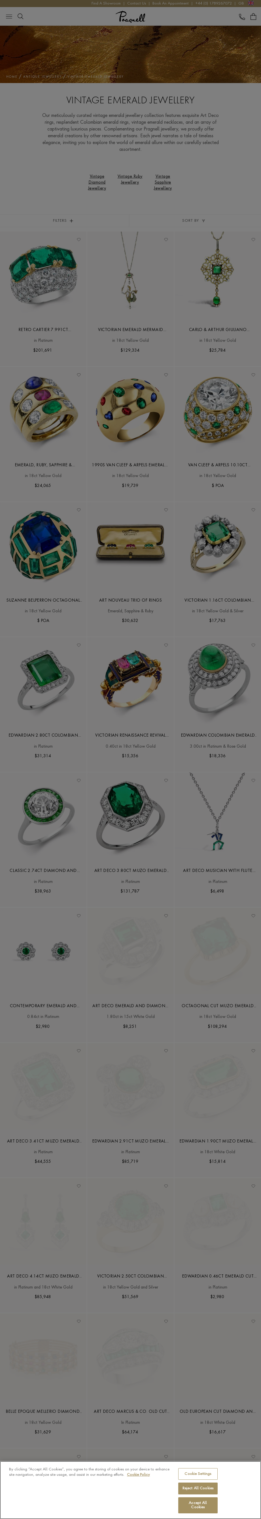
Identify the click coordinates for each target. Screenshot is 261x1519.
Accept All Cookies (198, 1505)
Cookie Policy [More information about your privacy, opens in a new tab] (138, 1475)
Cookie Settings (197, 1474)
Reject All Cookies (198, 1488)
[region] (130, 1490)
